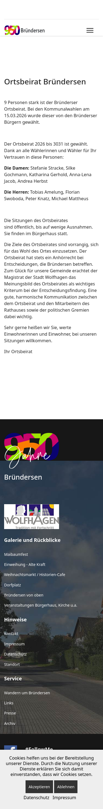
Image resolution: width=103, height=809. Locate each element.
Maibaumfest (16, 554)
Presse (10, 713)
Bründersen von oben (23, 595)
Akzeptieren (39, 786)
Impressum (14, 643)
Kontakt (11, 633)
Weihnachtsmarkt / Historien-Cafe (34, 574)
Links (8, 702)
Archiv (9, 723)
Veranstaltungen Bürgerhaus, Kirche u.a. (40, 605)
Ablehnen (65, 786)
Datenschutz (15, 654)
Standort (12, 664)
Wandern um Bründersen (27, 692)
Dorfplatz (12, 584)
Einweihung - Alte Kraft (24, 564)
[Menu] (88, 30)
